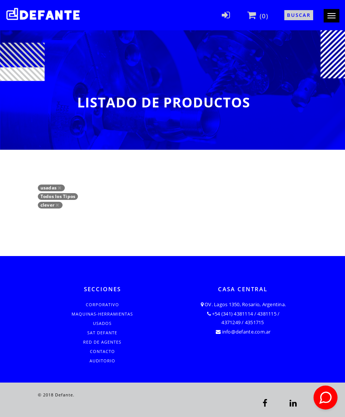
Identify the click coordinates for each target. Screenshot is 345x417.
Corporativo (102, 304)
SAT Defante (102, 332)
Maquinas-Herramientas (102, 314)
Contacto (102, 351)
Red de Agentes (102, 342)
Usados (102, 323)
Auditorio (102, 360)
